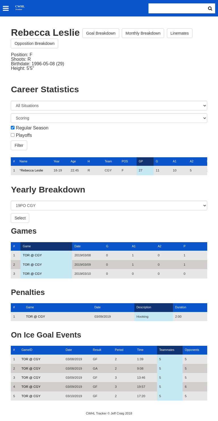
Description (144, 307)
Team (108, 161)
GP (141, 161)
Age (73, 161)
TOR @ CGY (32, 255)
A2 (192, 161)
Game (27, 246)
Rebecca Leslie (32, 170)
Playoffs (24, 135)
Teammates (167, 349)
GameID (26, 349)
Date (77, 246)
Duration (180, 307)
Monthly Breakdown (142, 33)
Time (140, 349)
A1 (175, 161)
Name (24, 161)
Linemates (180, 33)
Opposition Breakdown (34, 43)
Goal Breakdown (101, 33)
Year (57, 161)
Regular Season (32, 128)
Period (119, 349)
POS (125, 161)
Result (97, 349)
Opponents (192, 349)
